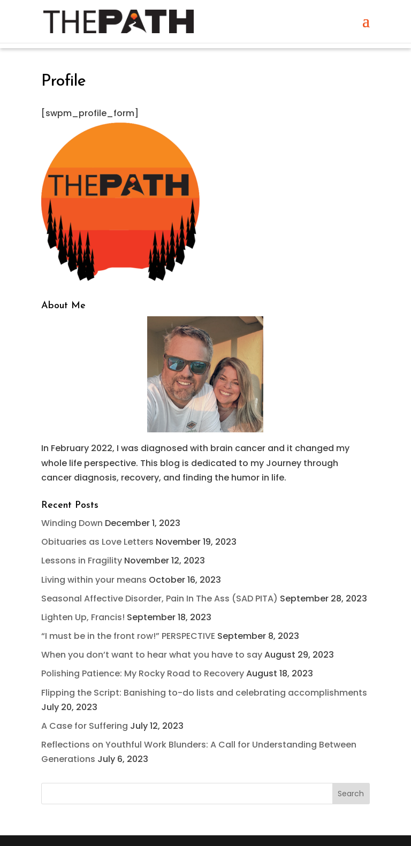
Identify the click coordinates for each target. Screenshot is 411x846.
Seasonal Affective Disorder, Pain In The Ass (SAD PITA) (159, 598)
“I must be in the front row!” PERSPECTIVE (128, 636)
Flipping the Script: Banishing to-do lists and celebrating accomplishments (204, 693)
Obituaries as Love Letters (97, 542)
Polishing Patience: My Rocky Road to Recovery (142, 673)
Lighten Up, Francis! (83, 617)
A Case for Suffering (84, 726)
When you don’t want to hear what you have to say (151, 655)
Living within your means (94, 580)
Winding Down (72, 523)
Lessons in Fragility (81, 560)
